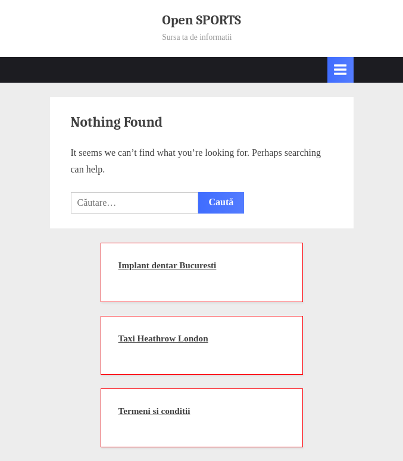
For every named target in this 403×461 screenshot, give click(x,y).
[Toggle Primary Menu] (340, 70)
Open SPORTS (201, 20)
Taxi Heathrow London (163, 338)
